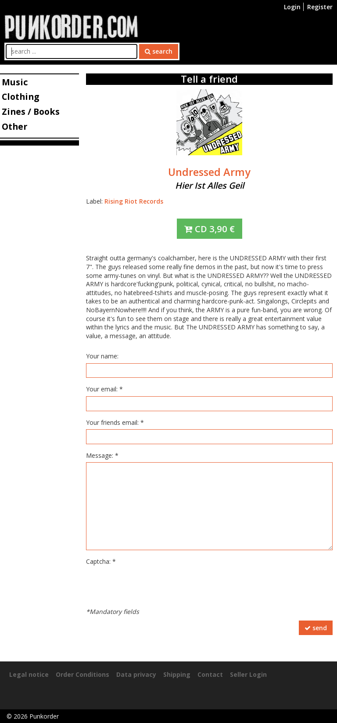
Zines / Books (31, 111)
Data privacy (136, 674)
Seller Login (248, 674)
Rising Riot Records (133, 201)
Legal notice (29, 674)
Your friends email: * (115, 422)
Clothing (20, 96)
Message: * (102, 455)
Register (320, 7)
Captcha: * (101, 561)
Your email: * (104, 389)
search (158, 51)
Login (292, 7)
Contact (210, 674)
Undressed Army (209, 172)
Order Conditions (82, 674)
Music (15, 82)
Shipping (176, 674)
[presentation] (152, 586)
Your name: (102, 356)
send (316, 628)
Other (14, 126)
